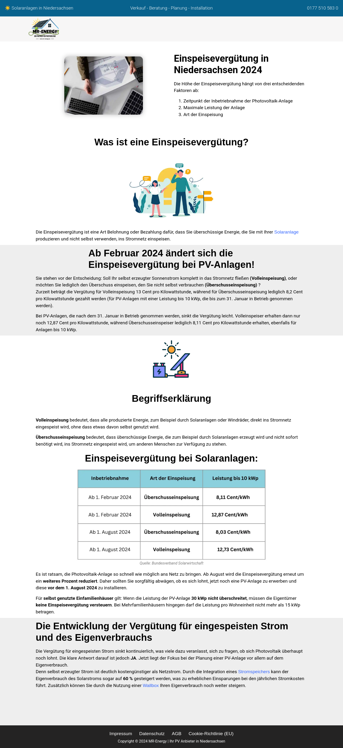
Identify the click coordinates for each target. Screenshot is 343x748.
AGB (177, 733)
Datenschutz (152, 733)
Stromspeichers (254, 671)
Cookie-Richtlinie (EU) (211, 733)
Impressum (121, 733)
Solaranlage (286, 231)
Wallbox (151, 685)
